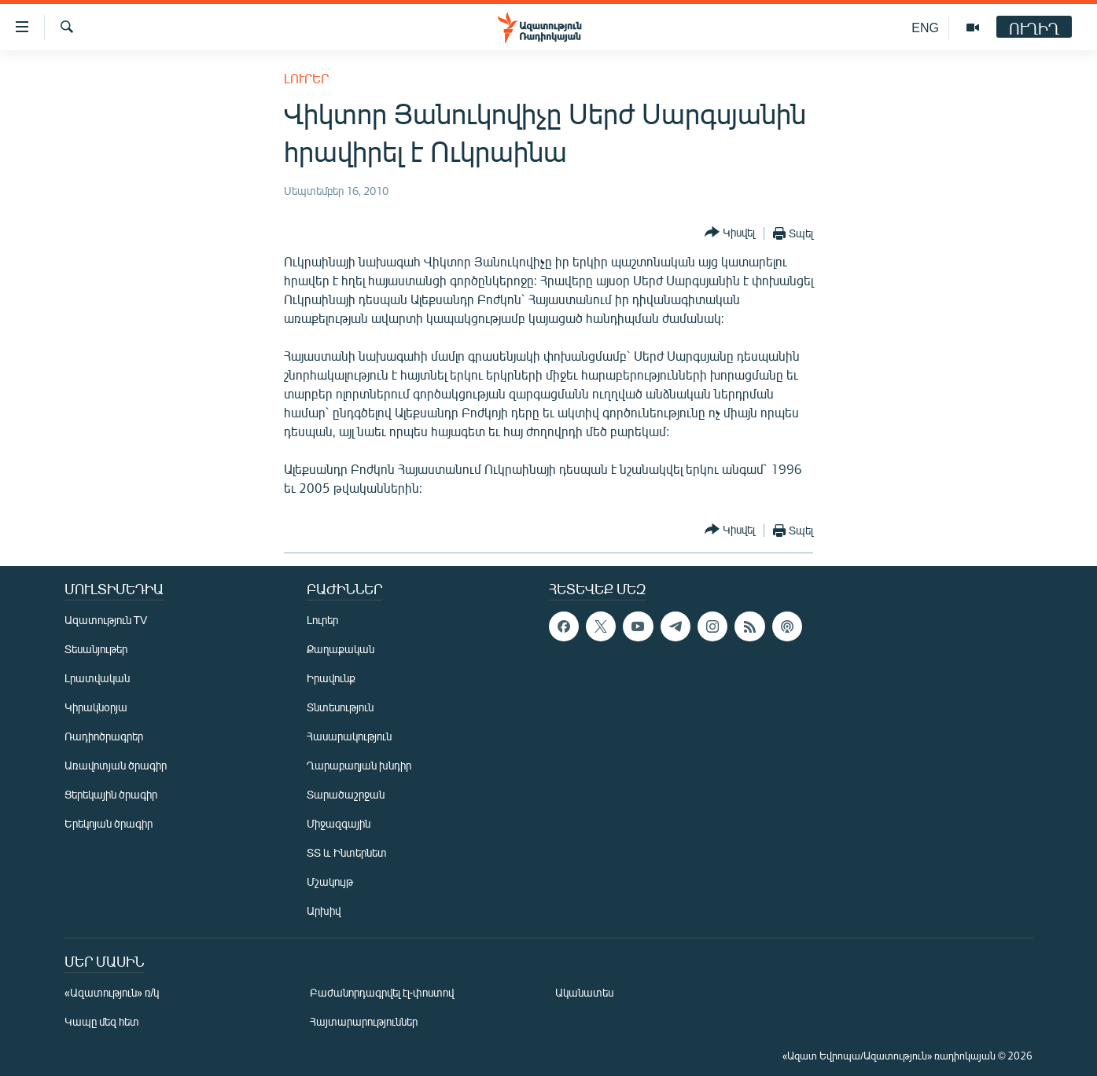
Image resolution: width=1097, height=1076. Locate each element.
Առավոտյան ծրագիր (115, 765)
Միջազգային (338, 823)
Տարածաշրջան (346, 794)
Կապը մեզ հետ (101, 1021)
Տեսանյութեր (95, 649)
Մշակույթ (330, 881)
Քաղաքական (340, 649)
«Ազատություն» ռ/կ (112, 992)
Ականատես (584, 992)
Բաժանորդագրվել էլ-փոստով (382, 992)
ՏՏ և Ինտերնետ (347, 852)
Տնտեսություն (340, 707)
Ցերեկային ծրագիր (110, 794)
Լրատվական (97, 678)
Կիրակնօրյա (95, 707)
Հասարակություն (349, 736)
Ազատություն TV (106, 619)
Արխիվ (324, 910)
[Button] (730, 233)
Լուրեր (306, 78)
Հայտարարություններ (364, 1021)
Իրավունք (331, 678)
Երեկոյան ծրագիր (108, 823)
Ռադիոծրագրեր (103, 736)
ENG (925, 27)
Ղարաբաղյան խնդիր (359, 765)
